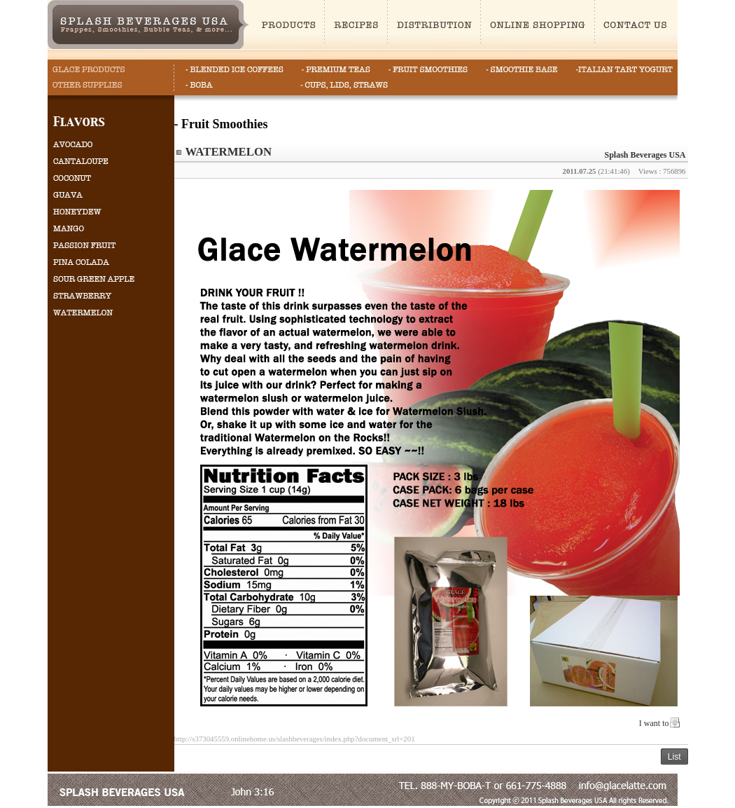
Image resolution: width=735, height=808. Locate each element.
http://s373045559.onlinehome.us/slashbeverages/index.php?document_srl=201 (294, 738)
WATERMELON (228, 151)
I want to (654, 723)
